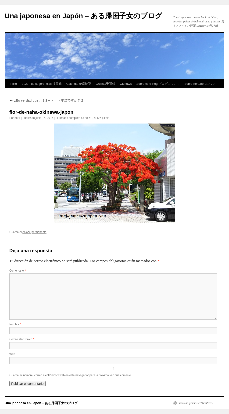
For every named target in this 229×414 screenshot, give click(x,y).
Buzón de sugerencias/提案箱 (41, 83)
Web (12, 354)
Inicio (13, 83)
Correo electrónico (21, 339)
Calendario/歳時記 (78, 83)
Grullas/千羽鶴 (105, 83)
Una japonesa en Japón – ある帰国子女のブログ (83, 16)
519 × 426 (95, 118)
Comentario (17, 270)
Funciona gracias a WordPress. (195, 403)
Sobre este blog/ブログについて (158, 83)
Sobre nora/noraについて (201, 83)
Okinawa (126, 83)
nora (17, 118)
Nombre (15, 324)
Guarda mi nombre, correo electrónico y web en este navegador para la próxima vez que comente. (70, 375)
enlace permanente (34, 232)
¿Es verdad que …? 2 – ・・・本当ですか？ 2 (46, 100)
